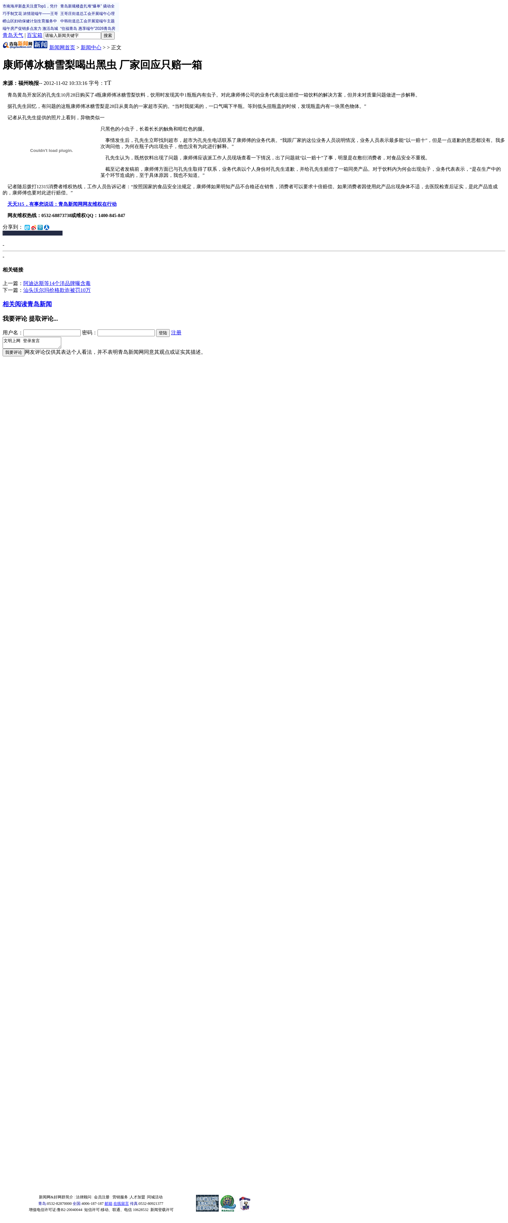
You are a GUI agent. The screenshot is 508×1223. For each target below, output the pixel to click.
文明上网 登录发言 (35, 344)
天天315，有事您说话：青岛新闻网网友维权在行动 (62, 204)
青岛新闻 (39, 304)
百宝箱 (34, 35)
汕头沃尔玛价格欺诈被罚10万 (57, 290)
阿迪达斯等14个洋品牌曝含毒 (57, 283)
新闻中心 (91, 47)
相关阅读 (15, 304)
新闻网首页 (62, 47)
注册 (176, 332)
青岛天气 (13, 35)
